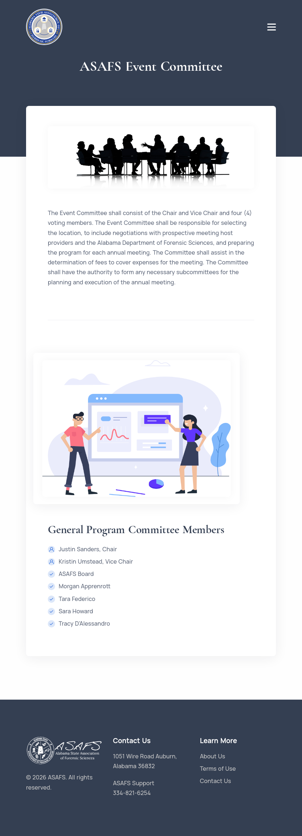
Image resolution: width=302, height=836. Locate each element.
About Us (212, 756)
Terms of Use (218, 769)
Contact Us (215, 781)
